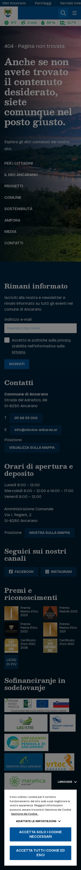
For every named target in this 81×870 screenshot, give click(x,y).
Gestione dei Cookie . (24, 814)
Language (67, 781)
